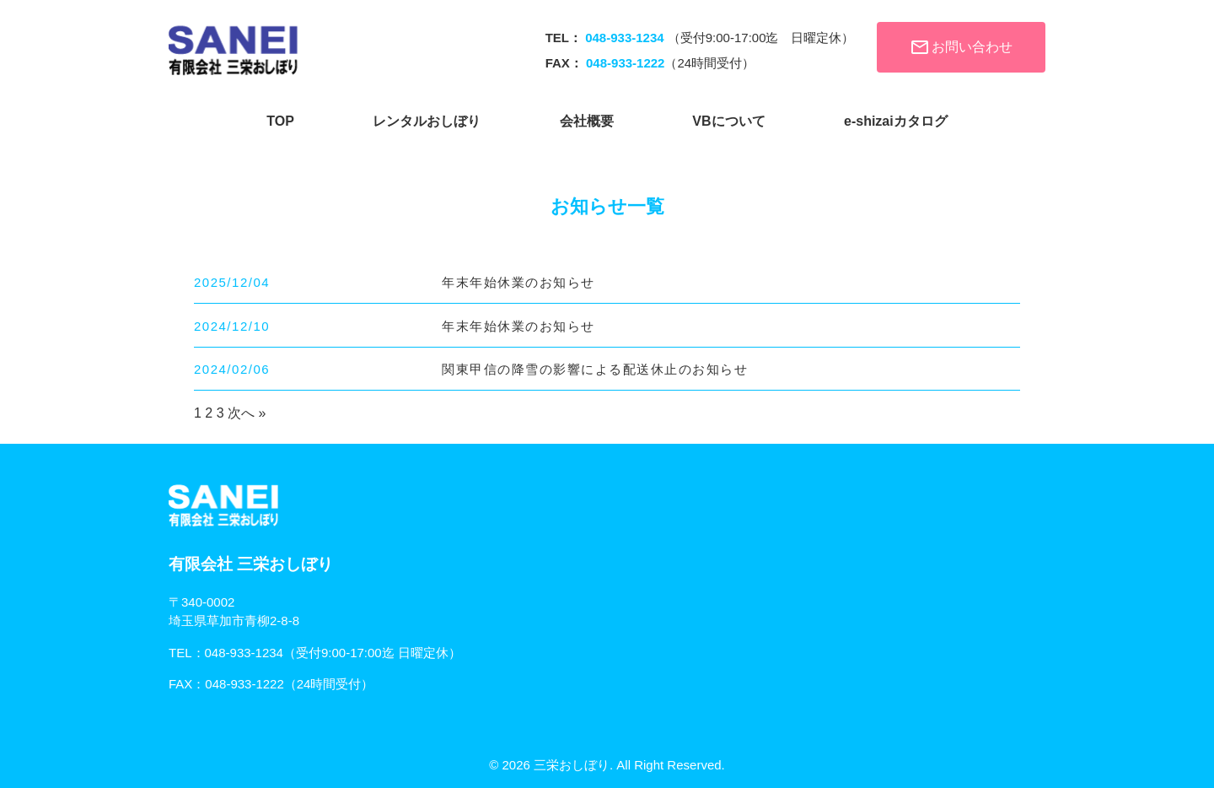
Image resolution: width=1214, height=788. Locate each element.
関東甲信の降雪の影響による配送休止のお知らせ (595, 369)
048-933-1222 (244, 684)
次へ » (247, 413)
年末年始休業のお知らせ (518, 282)
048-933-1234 (244, 652)
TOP (280, 121)
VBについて (728, 121)
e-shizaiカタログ (896, 121)
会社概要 (587, 121)
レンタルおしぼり (427, 121)
